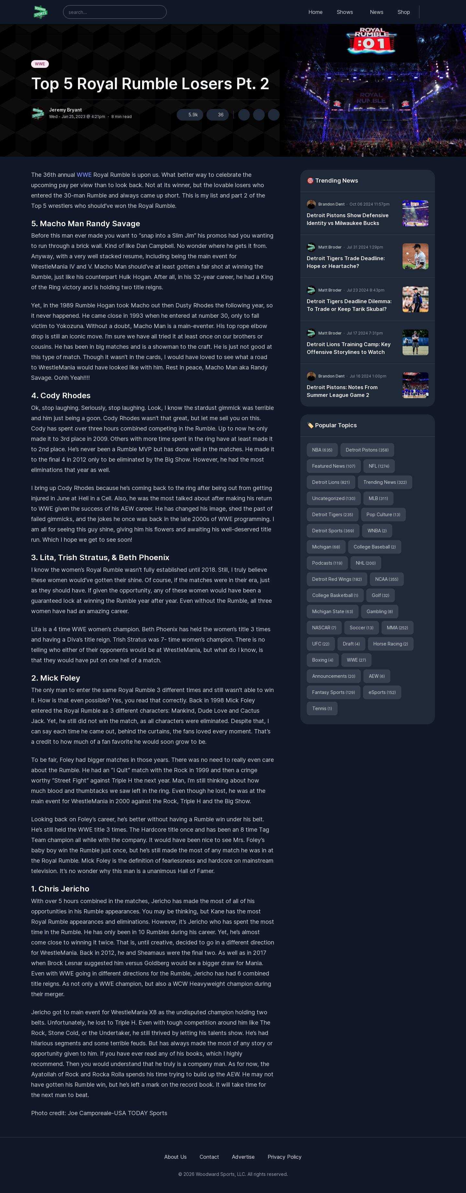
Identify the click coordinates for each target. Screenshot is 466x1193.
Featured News (333, 466)
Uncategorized (333, 498)
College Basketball (335, 595)
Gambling (380, 611)
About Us (175, 1157)
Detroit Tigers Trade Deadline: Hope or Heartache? (346, 262)
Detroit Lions (331, 482)
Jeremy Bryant (65, 110)
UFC (320, 643)
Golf (380, 595)
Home (315, 12)
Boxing (322, 660)
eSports (382, 692)
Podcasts (327, 563)
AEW (377, 676)
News (376, 12)
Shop (404, 12)
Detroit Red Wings (337, 579)
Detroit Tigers (332, 514)
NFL (379, 466)
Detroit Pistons (367, 450)
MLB (378, 498)
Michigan (326, 546)
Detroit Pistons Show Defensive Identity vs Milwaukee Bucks (348, 219)
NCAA (386, 579)
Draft (351, 643)
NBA (322, 450)
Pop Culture (383, 514)
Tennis (322, 708)
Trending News (385, 482)
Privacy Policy (285, 1157)
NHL (366, 563)
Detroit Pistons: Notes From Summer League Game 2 (342, 391)
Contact (209, 1157)
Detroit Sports (333, 530)
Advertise (243, 1157)
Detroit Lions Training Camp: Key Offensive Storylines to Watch (349, 348)
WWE (40, 63)
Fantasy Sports (333, 692)
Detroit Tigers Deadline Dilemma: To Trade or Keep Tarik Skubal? (349, 305)
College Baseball (375, 546)
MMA (397, 627)
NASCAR (324, 627)
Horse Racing (390, 643)
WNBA (377, 530)
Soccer (361, 627)
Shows (345, 12)
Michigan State (332, 611)
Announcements (333, 676)
